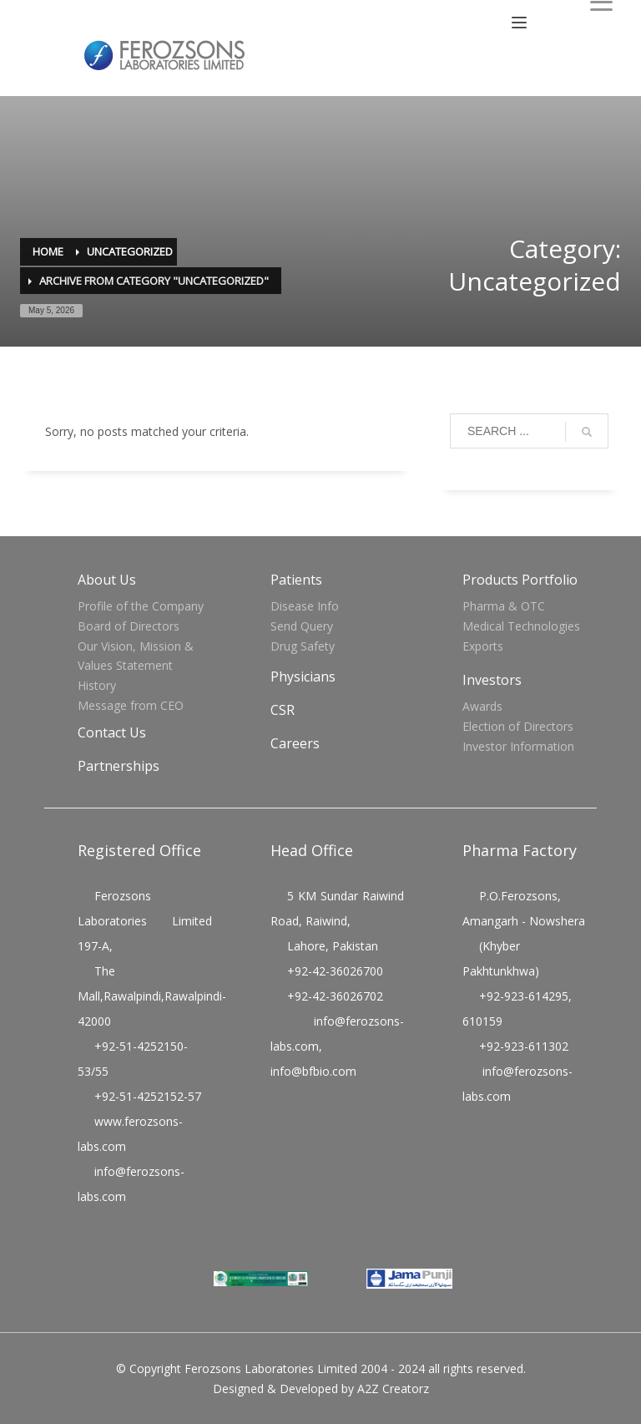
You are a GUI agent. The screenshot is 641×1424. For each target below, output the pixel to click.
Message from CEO (131, 705)
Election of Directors (517, 726)
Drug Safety (302, 646)
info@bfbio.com (313, 1071)
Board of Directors (128, 626)
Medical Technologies (521, 626)
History (97, 685)
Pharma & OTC (503, 606)
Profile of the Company (141, 606)
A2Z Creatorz (393, 1388)
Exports (482, 646)
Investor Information (518, 746)
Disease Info (304, 606)
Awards (482, 706)
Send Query (301, 626)
